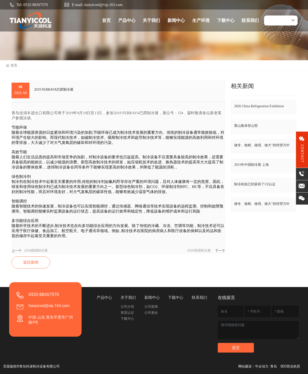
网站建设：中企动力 (253, 366)
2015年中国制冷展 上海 (251, 165)
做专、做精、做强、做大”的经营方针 (261, 145)
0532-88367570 (43, 294)
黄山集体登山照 (246, 125)
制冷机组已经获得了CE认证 (255, 184)
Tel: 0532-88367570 (32, 5)
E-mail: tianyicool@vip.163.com (97, 5)
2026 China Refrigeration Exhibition (259, 106)
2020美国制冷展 (199, 250)
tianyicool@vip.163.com (49, 305)
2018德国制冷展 (36, 250)
